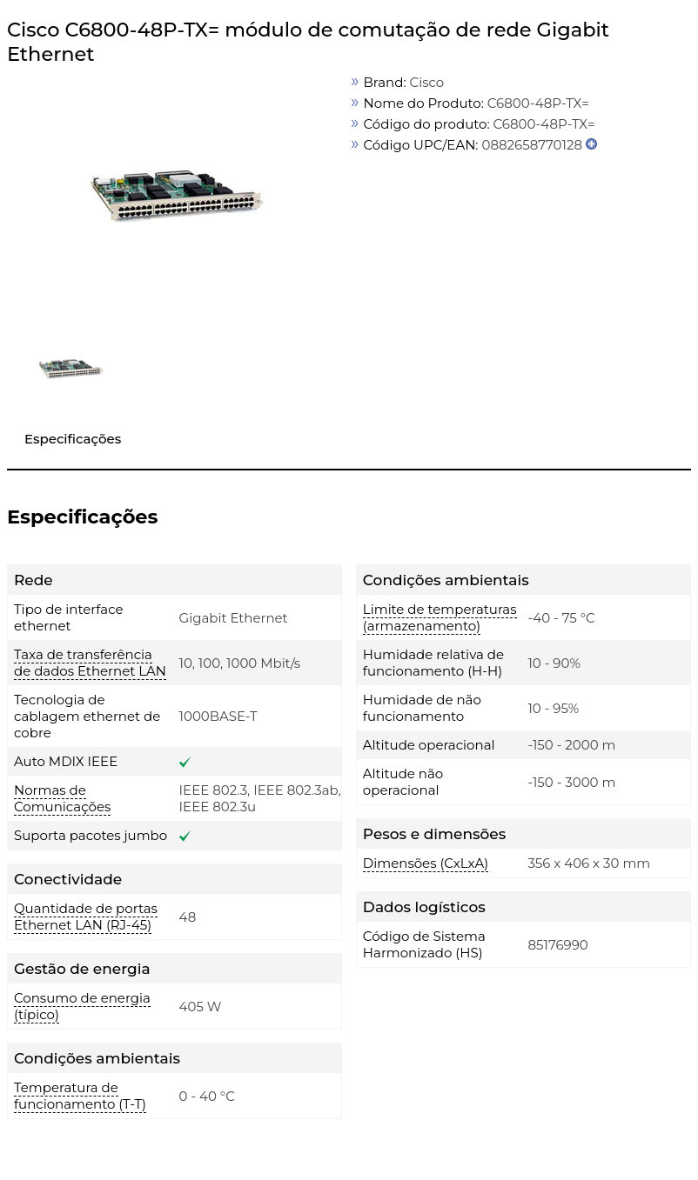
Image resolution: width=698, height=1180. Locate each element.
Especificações (72, 438)
